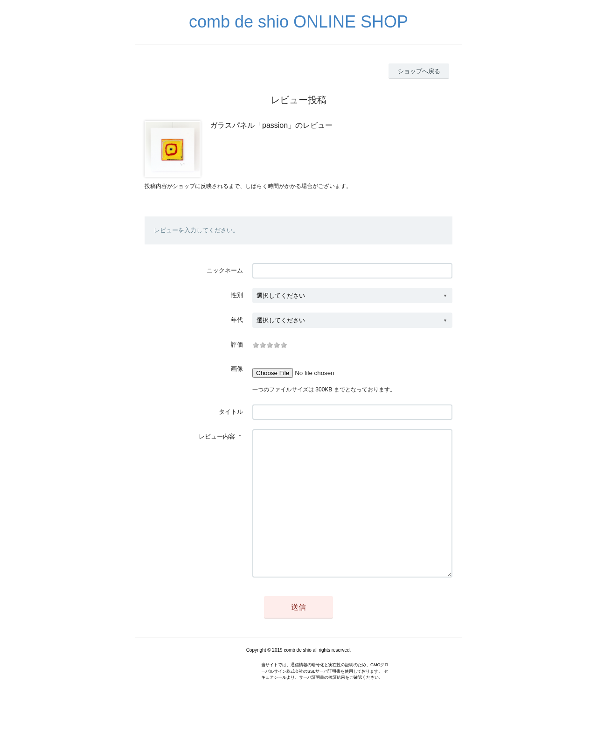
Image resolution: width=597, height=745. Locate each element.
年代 (237, 319)
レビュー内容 (217, 436)
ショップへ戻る (419, 71)
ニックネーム (225, 270)
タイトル (231, 411)
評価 (237, 344)
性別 (237, 295)
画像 (237, 368)
